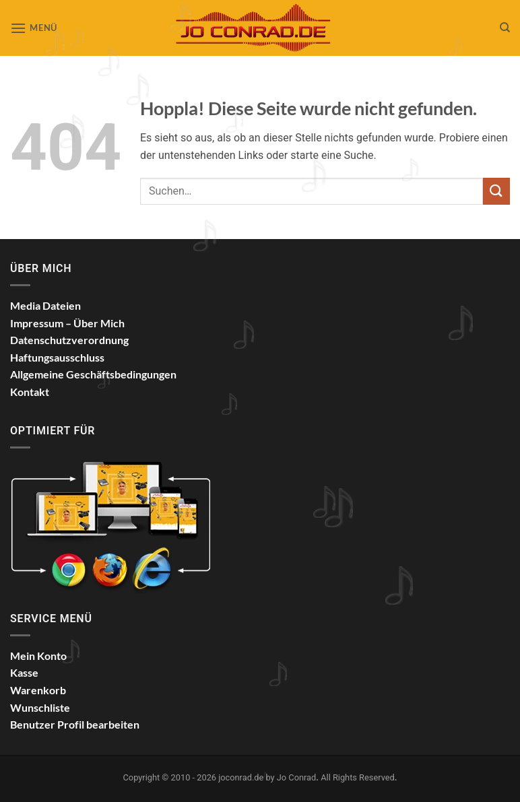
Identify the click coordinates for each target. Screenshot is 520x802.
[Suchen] (505, 27)
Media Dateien (45, 305)
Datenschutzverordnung (69, 339)
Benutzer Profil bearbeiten (74, 724)
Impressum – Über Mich (67, 322)
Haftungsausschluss (57, 357)
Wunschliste (40, 707)
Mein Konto (38, 655)
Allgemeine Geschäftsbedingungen (93, 374)
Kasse (24, 672)
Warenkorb (38, 689)
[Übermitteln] (496, 191)
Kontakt (29, 391)
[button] (33, 27)
